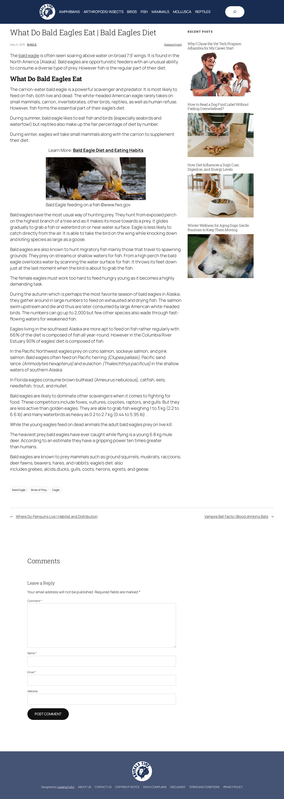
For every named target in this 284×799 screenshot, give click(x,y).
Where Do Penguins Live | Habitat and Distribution (57, 516)
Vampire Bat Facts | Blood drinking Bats (236, 516)
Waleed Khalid (173, 44)
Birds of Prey (39, 490)
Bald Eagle (18, 490)
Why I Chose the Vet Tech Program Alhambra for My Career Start (214, 46)
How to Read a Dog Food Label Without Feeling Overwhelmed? (218, 106)
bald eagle (29, 55)
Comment (34, 601)
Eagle (55, 490)
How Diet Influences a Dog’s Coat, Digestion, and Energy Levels (213, 167)
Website (32, 691)
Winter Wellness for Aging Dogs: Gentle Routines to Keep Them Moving (218, 227)
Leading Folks (65, 787)
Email (31, 672)
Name (32, 653)
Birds (32, 44)
